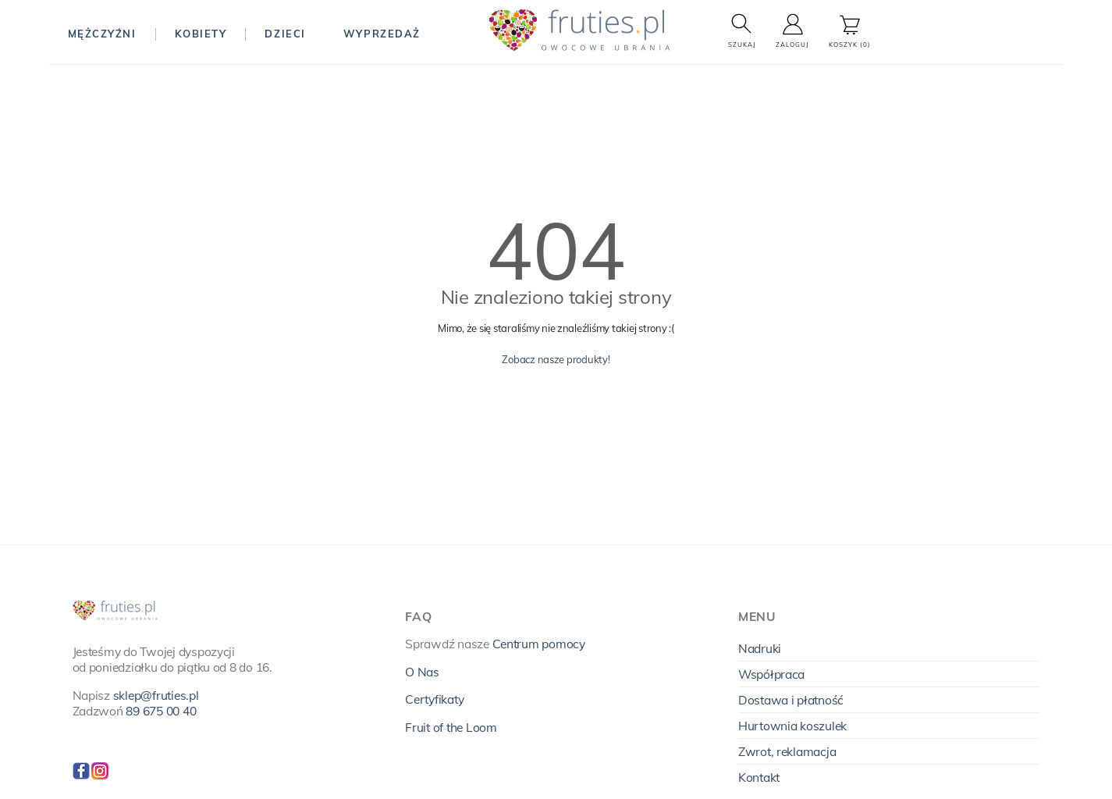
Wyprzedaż (382, 33)
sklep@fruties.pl (156, 695)
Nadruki (759, 648)
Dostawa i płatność (791, 700)
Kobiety (201, 33)
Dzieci (285, 33)
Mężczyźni (102, 33)
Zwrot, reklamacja (787, 751)
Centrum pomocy (538, 643)
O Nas (422, 672)
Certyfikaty (434, 699)
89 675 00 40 (161, 711)
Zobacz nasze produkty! (555, 359)
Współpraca (771, 674)
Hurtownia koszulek (792, 725)
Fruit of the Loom (451, 727)
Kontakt (759, 777)
